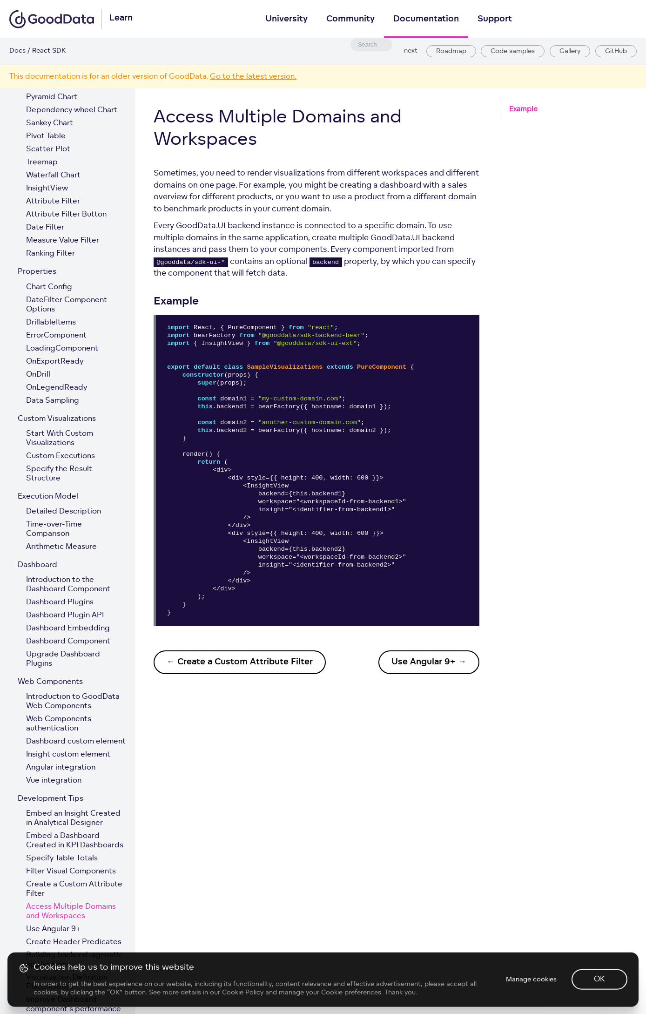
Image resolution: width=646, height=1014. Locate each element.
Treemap (42, 162)
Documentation (426, 19)
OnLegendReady (56, 388)
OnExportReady (54, 361)
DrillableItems (51, 322)
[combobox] (371, 44)
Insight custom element (68, 754)
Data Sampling (52, 401)
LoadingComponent (62, 348)
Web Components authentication (58, 724)
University (286, 19)
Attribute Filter (53, 201)
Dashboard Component (68, 641)
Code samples (513, 51)
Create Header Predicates (73, 942)
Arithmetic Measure (61, 547)
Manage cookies (531, 1000)
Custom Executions (60, 456)
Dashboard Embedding (68, 628)
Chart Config (49, 287)
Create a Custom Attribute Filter (74, 889)
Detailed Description (63, 511)
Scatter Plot (48, 149)
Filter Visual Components (71, 871)
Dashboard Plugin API (65, 615)
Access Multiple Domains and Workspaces (71, 911)
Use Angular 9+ (53, 929)
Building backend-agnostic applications (74, 960)
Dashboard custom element (76, 741)
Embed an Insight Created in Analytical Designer (73, 818)
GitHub (616, 51)
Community (350, 19)
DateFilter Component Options (66, 305)
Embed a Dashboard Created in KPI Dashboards (74, 840)
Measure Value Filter (62, 240)
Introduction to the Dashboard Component (68, 584)
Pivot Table (46, 136)
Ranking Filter (50, 253)
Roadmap (451, 51)
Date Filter (45, 227)
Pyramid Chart (51, 97)
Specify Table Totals (62, 858)
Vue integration (53, 780)
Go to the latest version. (253, 77)
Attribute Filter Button (66, 214)
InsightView (47, 188)
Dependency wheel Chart (71, 110)
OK (599, 1001)
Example (523, 109)
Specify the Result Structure (59, 474)
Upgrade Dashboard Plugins (63, 659)
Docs (17, 50)
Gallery (569, 51)
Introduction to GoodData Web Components (73, 701)
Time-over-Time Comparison (54, 529)
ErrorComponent (56, 335)
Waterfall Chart (53, 175)
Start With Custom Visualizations (59, 438)
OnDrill (38, 375)
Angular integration (60, 767)
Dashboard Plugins (60, 602)
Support (495, 19)
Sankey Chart (49, 123)
